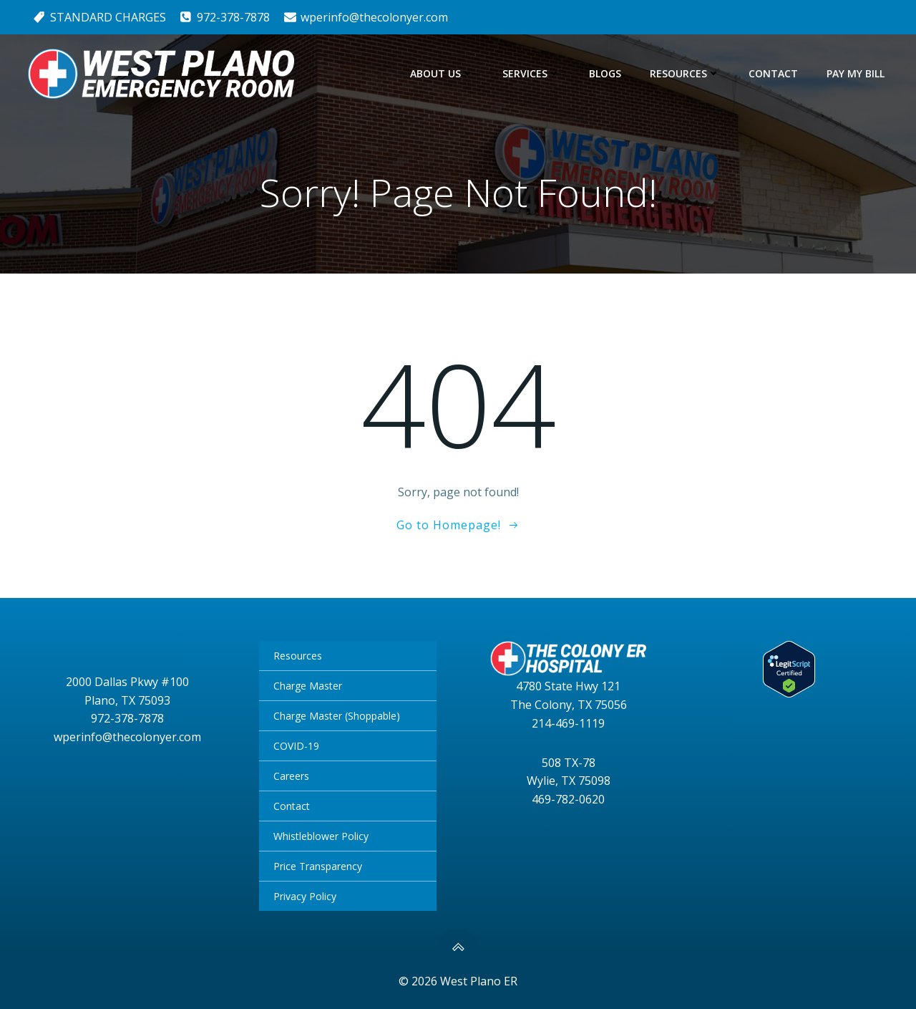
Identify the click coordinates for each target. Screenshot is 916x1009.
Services (531, 73)
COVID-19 (296, 746)
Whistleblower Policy (321, 836)
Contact (773, 73)
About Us (442, 73)
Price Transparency (317, 866)
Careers (291, 776)
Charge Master (307, 685)
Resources (685, 73)
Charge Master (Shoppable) (336, 716)
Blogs (605, 73)
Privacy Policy (304, 896)
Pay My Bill (856, 73)
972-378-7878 (127, 718)
